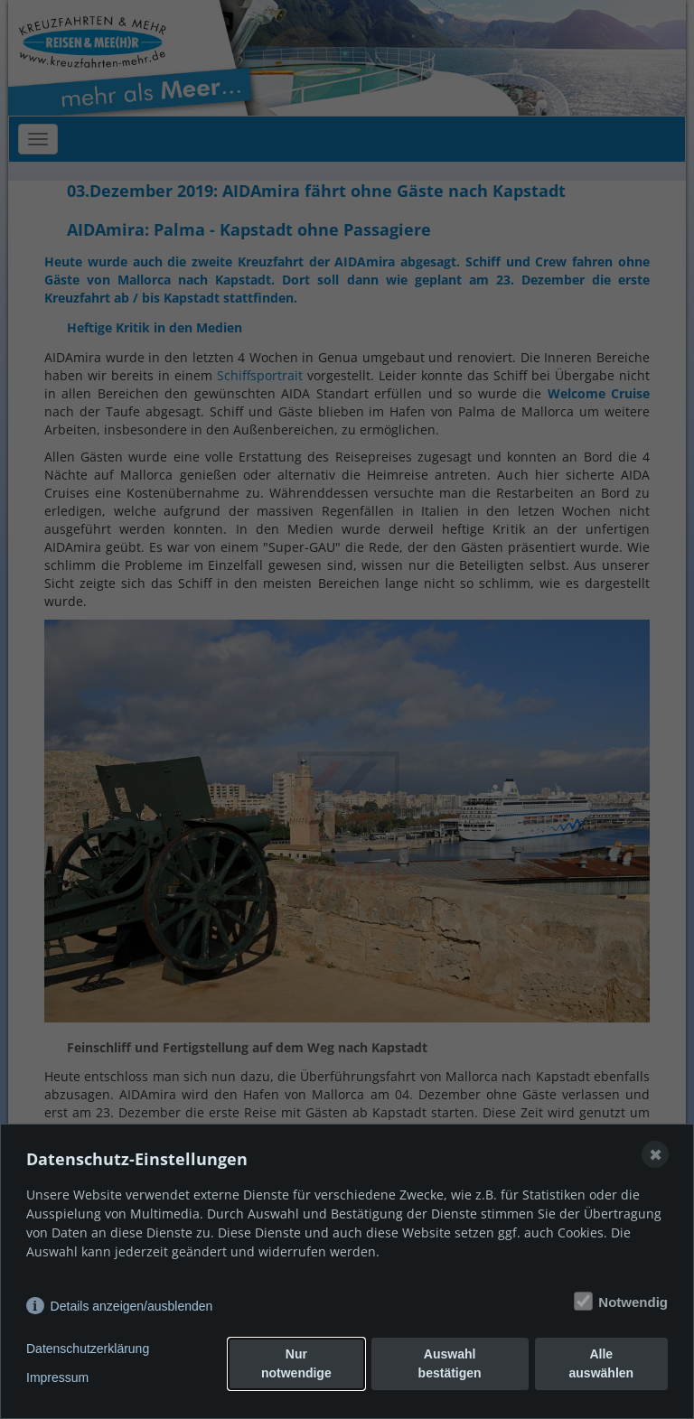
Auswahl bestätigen (450, 1363)
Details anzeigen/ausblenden (132, 1306)
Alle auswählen (601, 1363)
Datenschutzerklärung (87, 1348)
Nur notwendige (296, 1363)
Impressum (57, 1377)
